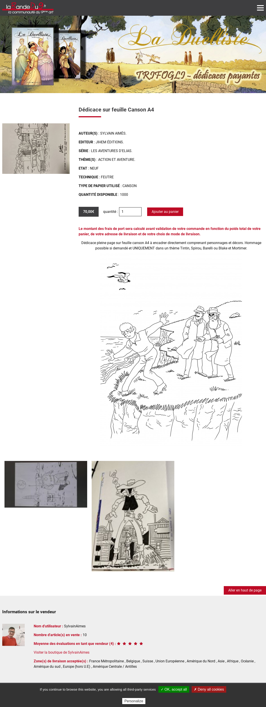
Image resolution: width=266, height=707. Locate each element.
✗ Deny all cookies (209, 689)
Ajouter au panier (165, 211)
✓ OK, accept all (174, 689)
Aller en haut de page (245, 590)
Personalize (133, 701)
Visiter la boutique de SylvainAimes (61, 652)
